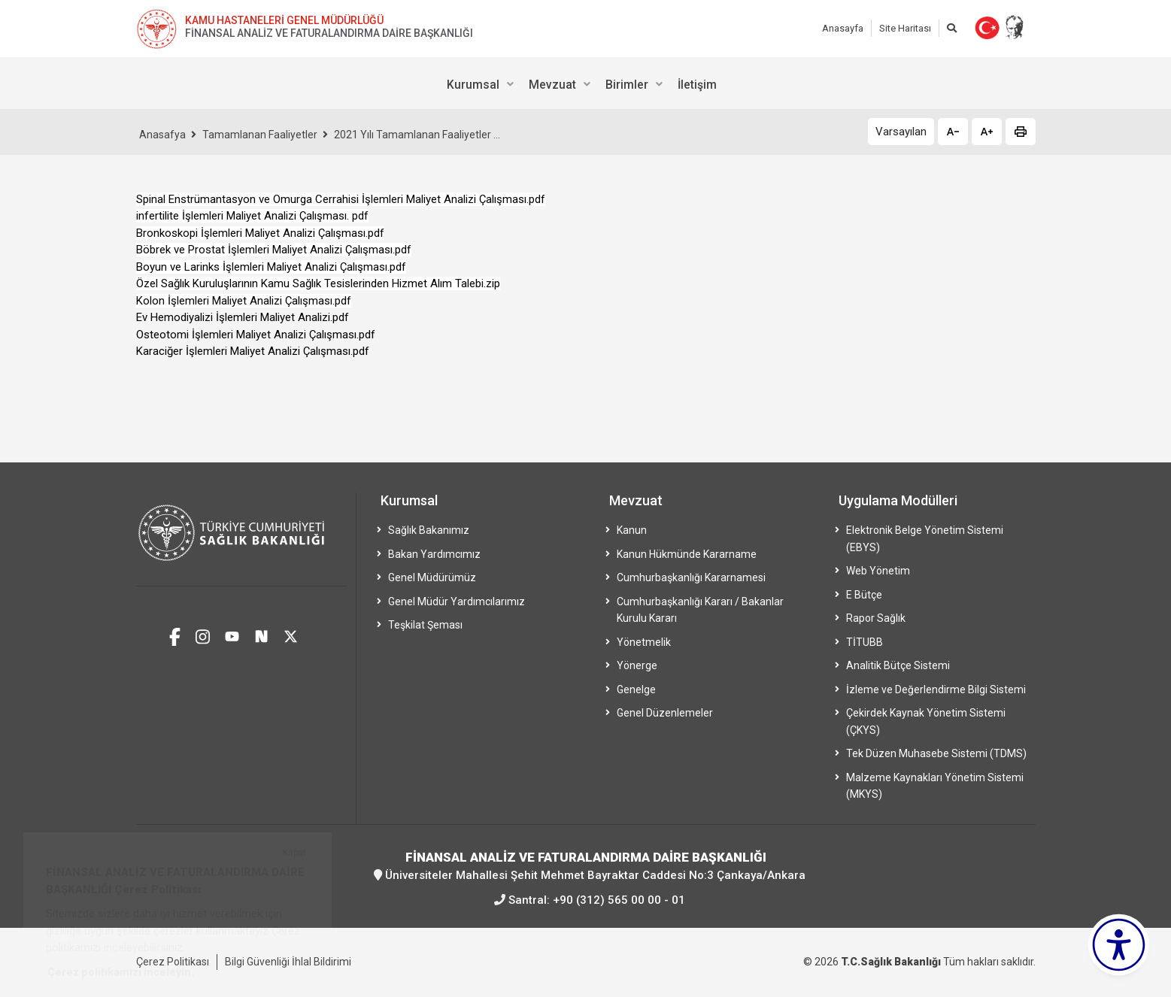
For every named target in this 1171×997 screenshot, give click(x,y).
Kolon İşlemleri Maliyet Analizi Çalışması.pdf (243, 301)
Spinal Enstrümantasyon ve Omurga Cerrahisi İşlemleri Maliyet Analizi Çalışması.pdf (340, 199)
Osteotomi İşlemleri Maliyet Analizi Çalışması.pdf (255, 334)
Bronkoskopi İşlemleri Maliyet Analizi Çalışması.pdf (260, 233)
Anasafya (162, 135)
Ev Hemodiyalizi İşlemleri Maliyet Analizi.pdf (242, 317)
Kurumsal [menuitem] (473, 84)
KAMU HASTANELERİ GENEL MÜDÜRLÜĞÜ (284, 20)
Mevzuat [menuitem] (552, 84)
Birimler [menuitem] (626, 84)
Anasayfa (842, 28)
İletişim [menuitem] (697, 84)
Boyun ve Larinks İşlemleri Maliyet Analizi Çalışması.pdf (271, 267)
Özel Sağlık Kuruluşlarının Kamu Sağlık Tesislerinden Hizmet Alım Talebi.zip (318, 283)
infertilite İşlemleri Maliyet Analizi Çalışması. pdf (252, 216)
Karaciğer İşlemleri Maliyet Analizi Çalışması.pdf (252, 351)
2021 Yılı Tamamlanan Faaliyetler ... (417, 135)
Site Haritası (905, 28)
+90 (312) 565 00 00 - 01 (619, 900)
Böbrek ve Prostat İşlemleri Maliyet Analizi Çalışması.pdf (273, 249)
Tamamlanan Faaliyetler (259, 135)
